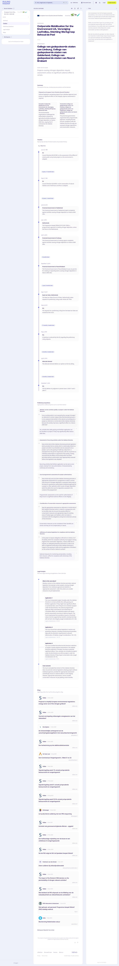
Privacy (38, 955)
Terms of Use (44, 955)
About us (61, 952)
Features (55, 952)
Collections (39, 952)
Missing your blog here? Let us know (45, 930)
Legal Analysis (6, 29)
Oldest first (42, 146)
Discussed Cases (48, 952)
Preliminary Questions (8, 26)
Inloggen (16, 963)
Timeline (5, 23)
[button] (3, 13)
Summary (5, 20)
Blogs (4, 32)
